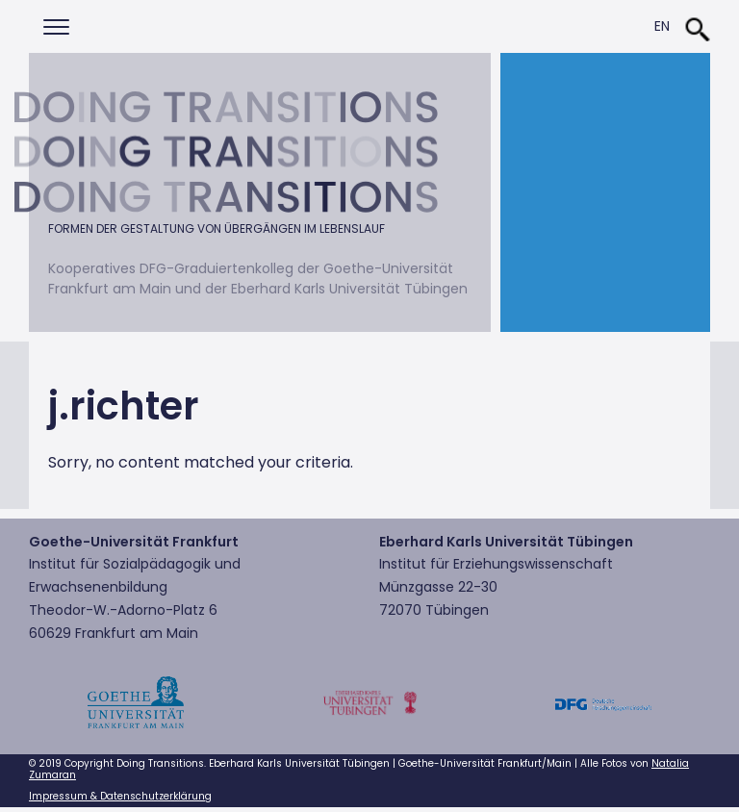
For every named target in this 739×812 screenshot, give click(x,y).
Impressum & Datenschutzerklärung (120, 796)
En (662, 26)
